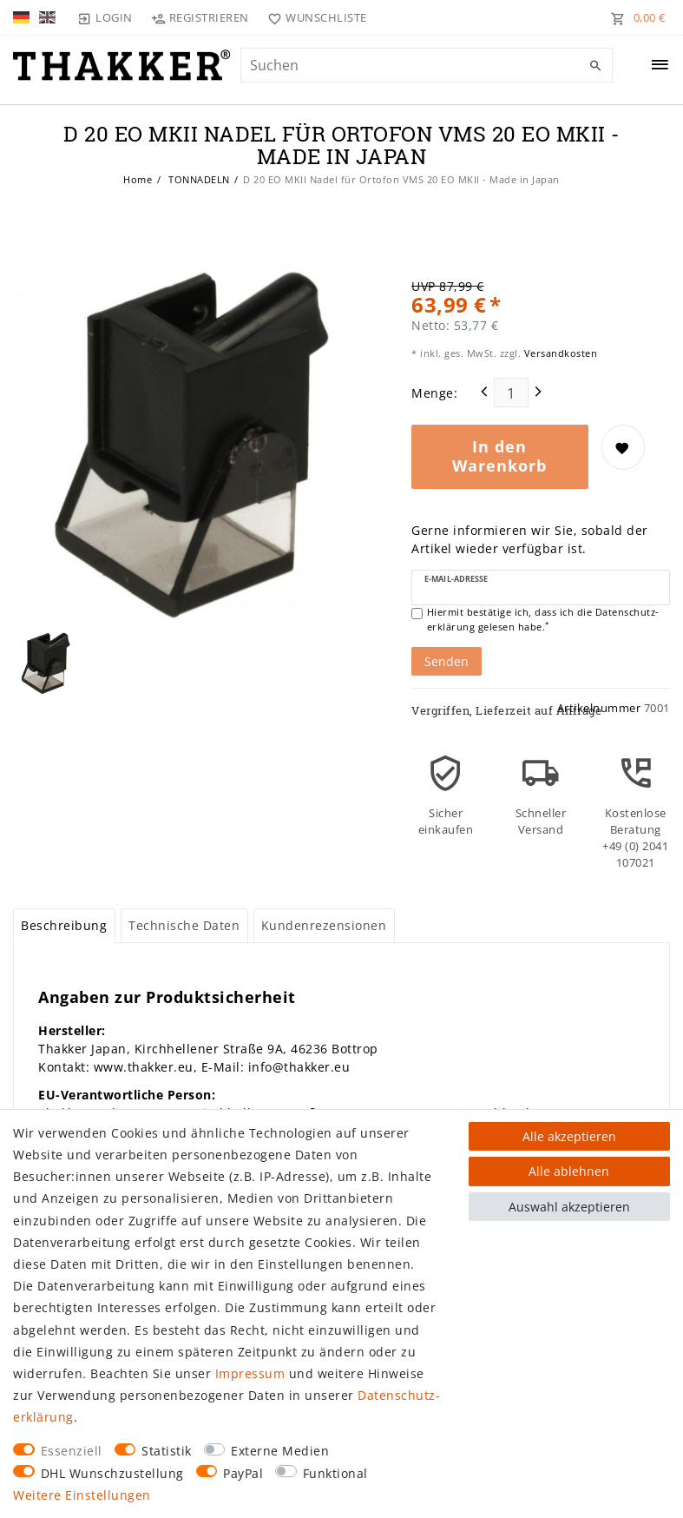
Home (137, 179)
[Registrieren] (200, 17)
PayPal (243, 1473)
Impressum (250, 1373)
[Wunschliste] (313, 17)
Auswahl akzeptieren (569, 1206)
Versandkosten (559, 353)
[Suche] (595, 66)
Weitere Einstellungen (82, 1495)
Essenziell (71, 1450)
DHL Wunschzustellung (112, 1473)
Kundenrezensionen (324, 925)
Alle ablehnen (569, 1171)
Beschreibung (64, 925)
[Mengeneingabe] (511, 392)
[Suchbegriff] (426, 65)
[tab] (64, 925)
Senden (446, 661)
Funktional (335, 1473)
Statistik (166, 1450)
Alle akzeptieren (569, 1136)
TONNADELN (198, 179)
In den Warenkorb (499, 456)
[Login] (105, 17)
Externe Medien (280, 1450)
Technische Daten (184, 925)
